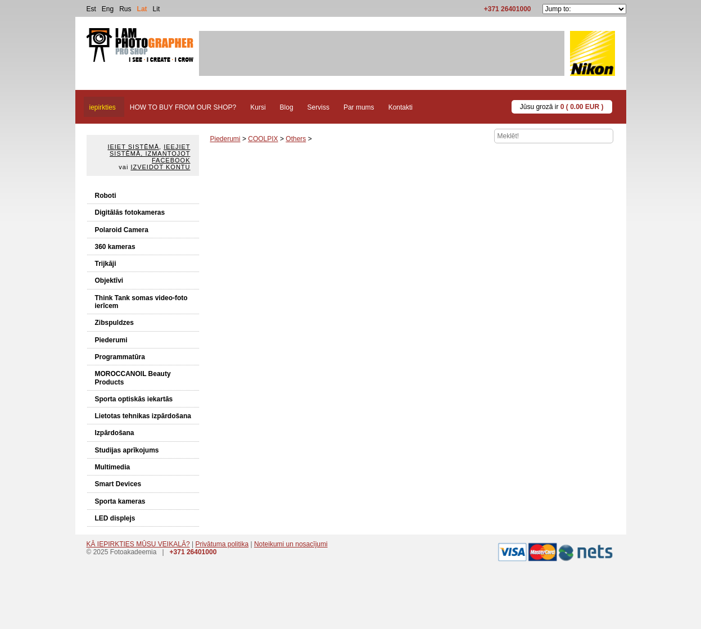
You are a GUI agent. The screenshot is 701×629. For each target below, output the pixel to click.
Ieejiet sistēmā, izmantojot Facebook (150, 153)
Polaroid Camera (121, 230)
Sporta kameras (120, 501)
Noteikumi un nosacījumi (291, 544)
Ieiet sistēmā (133, 146)
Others (296, 139)
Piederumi (111, 340)
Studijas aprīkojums (127, 450)
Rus (125, 9)
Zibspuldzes (114, 323)
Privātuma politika (221, 544)
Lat (142, 9)
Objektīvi (109, 280)
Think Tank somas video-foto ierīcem (141, 302)
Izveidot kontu (160, 167)
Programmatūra (120, 357)
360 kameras (115, 247)
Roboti (105, 196)
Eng (108, 9)
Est (91, 9)
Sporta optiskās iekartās (134, 399)
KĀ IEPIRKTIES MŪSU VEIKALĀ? (138, 544)
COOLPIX (263, 139)
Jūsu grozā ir (562, 107)
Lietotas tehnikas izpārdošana (143, 416)
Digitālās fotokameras (130, 212)
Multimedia (112, 467)
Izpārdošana (114, 433)
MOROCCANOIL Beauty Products (133, 378)
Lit (156, 9)
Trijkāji (105, 264)
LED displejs (115, 518)
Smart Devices (118, 484)
